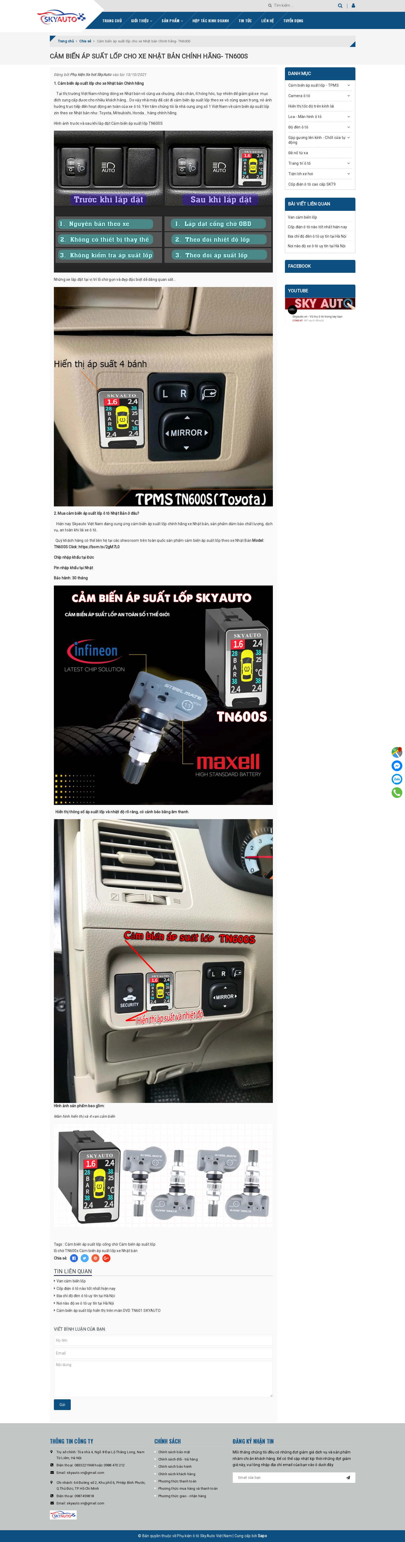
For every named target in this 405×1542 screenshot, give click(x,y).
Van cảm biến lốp (71, 1281)
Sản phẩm (172, 20)
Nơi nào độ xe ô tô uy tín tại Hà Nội (85, 1303)
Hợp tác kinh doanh (210, 20)
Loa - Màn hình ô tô (305, 117)
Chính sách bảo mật (174, 1452)
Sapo (262, 1536)
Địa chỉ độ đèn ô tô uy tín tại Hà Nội (86, 1296)
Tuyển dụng (293, 20)
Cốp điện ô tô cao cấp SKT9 (312, 184)
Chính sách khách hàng (176, 1474)
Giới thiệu (141, 20)
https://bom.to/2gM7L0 (99, 547)
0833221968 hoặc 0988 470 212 (100, 1465)
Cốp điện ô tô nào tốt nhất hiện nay (86, 1288)
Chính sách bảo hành (175, 1466)
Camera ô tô (299, 96)
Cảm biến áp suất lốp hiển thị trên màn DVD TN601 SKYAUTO (109, 1310)
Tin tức (245, 20)
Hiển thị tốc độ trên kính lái (311, 106)
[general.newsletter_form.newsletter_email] (294, 1477)
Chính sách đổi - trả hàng (178, 1459)
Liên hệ (267, 20)
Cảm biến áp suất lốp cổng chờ (91, 1244)
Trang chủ (112, 20)
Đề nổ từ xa (298, 153)
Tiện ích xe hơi (300, 174)
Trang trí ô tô (299, 163)
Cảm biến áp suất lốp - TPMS (313, 85)
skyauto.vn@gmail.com (85, 1473)
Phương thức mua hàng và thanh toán (188, 1488)
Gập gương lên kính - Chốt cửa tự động (316, 140)
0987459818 (84, 1496)
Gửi (62, 1405)
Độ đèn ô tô (298, 127)
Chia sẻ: (60, 1258)
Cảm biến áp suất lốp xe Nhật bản (108, 1251)
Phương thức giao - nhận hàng (182, 1496)
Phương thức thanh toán (177, 1481)
